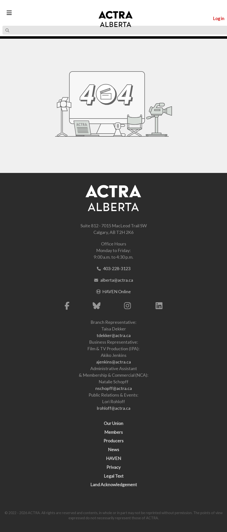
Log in (218, 18)
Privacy (113, 467)
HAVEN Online (116, 291)
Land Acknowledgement (113, 484)
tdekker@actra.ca (114, 335)
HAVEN (113, 458)
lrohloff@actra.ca (113, 408)
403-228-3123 (116, 268)
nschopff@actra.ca (113, 388)
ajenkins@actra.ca (113, 361)
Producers (113, 440)
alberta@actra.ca (116, 280)
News (113, 449)
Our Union (113, 423)
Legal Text (114, 476)
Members (113, 432)
